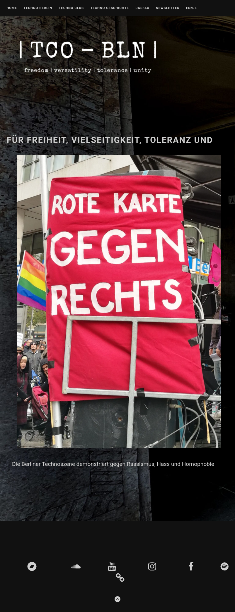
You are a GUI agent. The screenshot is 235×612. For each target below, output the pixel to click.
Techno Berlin (37, 8)
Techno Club (71, 8)
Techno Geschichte (109, 8)
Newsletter (168, 8)
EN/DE (191, 8)
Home (11, 8)
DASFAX (142, 8)
